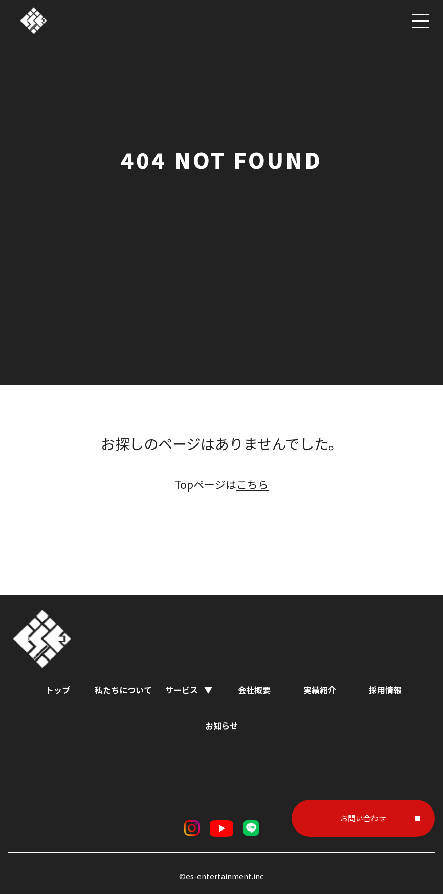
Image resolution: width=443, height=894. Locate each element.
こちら (252, 484)
